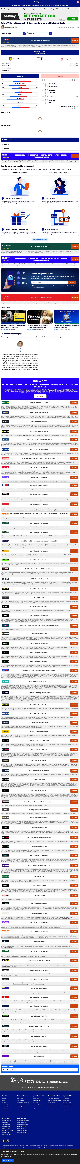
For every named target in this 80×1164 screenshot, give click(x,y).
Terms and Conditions (7, 1117)
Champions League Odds (51, 9)
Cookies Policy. (8, 1156)
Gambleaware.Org (27, 441)
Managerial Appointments (54, 1112)
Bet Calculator (56, 5)
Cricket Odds (35, 1108)
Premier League (20, 1104)
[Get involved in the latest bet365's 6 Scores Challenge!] (66, 319)
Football (14, 5)
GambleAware (62, 1091)
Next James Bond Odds (68, 1115)
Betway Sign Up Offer (21, 1138)
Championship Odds (22, 9)
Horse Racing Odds (37, 1110)
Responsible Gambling (7, 1115)
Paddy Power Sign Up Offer (23, 1126)
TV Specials (66, 1104)
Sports (42, 5)
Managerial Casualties (53, 1110)
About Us (4, 1104)
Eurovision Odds (67, 1110)
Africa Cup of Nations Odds (23, 1108)
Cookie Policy (5, 1112)
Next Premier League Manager (54, 1106)
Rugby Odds (35, 1113)
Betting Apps (5, 1128)
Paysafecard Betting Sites (7, 1136)
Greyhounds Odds (37, 1106)
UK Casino (65, 5)
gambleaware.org (66, 924)
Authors (3, 1106)
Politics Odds (66, 1106)
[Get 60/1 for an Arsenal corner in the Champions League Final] (13, 319)
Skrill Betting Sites (5, 1138)
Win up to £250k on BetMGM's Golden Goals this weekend (37, 328)
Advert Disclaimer (75, 382)
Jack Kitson (10, 27)
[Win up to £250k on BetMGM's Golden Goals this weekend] (40, 319)
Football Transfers (21, 1117)
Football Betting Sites (6, 1140)
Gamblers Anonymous (71, 1091)
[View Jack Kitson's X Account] (16, 27)
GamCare (56, 1091)
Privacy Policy (5, 1110)
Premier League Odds (7, 9)
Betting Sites (35, 5)
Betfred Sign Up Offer (21, 1134)
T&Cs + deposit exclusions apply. (20, 990)
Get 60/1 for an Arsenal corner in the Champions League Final (13, 328)
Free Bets (24, 5)
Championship (20, 1106)
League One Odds (36, 9)
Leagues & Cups (66, 9)
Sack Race (48, 5)
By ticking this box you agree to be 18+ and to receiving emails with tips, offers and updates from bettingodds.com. (54, 288)
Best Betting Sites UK (6, 1126)
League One (20, 1113)
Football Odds (36, 1104)
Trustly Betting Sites (6, 1130)
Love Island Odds (67, 1108)
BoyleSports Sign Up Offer (22, 1136)
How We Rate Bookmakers (7, 1113)
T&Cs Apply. (72, 161)
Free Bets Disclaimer (6, 1119)
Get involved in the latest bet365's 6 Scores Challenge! (66, 328)
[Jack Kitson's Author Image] (20, 347)
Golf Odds (35, 1112)
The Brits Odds (66, 1113)
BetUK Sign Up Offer (21, 1132)
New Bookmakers (6, 1134)
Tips (19, 5)
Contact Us (4, 1108)
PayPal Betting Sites (6, 1132)
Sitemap (4, 1121)
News (29, 5)
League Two (20, 1115)
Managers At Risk (52, 1108)
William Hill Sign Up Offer (22, 1130)
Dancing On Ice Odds (68, 1112)
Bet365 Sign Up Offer (21, 1128)
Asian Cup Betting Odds (22, 1112)
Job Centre (50, 1113)
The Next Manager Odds (53, 1104)
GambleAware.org (35, 645)
